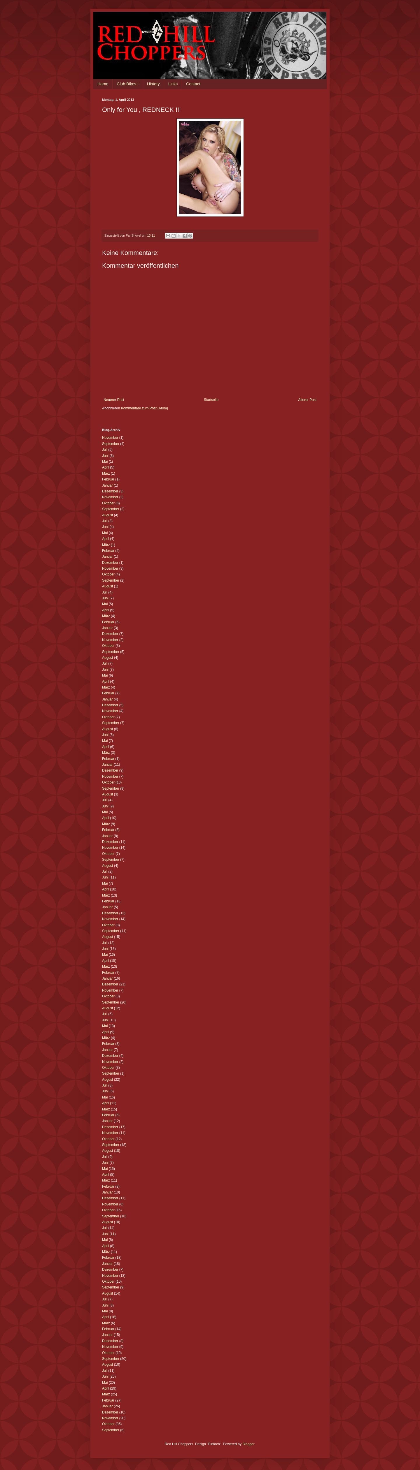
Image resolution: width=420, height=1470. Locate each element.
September (110, 444)
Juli (104, 450)
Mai (105, 462)
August (107, 515)
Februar (108, 479)
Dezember (110, 491)
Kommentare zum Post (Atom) (144, 408)
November (110, 438)
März (106, 473)
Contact (193, 84)
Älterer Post (307, 400)
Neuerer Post (114, 400)
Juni (105, 456)
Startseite (211, 400)
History (153, 84)
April (105, 467)
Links (173, 84)
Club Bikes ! (128, 84)
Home (102, 84)
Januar (107, 485)
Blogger (248, 1444)
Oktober (108, 503)
